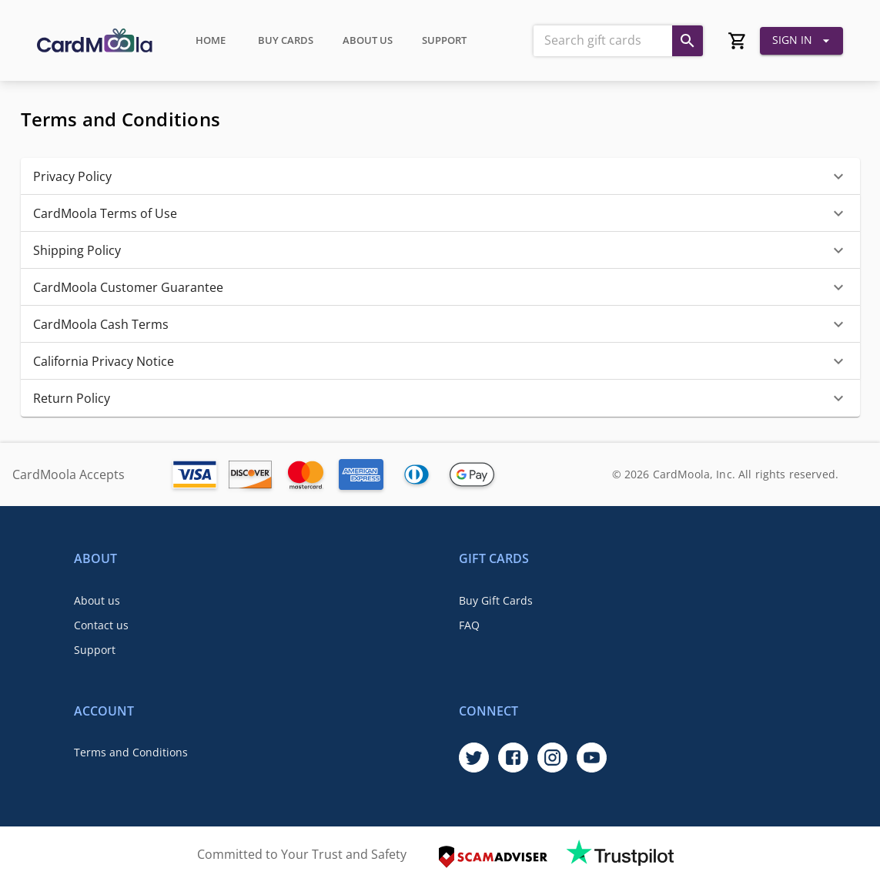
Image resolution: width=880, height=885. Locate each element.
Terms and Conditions (131, 752)
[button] (440, 176)
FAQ (469, 625)
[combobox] (601, 41)
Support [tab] (444, 40)
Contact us (101, 625)
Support (94, 649)
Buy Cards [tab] (286, 40)
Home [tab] (210, 40)
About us (97, 600)
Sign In (801, 41)
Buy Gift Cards (496, 600)
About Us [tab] (367, 40)
